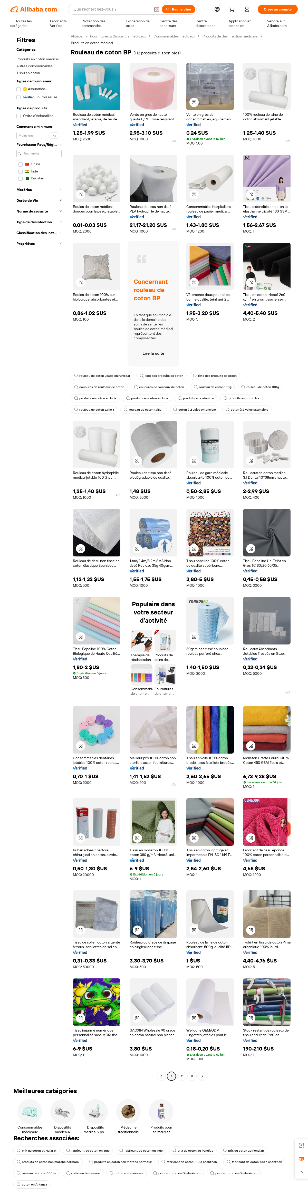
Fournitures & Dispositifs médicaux (118, 36)
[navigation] (39, 557)
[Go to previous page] (161, 1076)
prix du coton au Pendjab (192, 1151)
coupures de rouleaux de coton (99, 387)
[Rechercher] (178, 9)
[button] (156, 9)
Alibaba (76, 36)
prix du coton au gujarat (36, 1151)
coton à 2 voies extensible (194, 410)
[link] (301, 1145)
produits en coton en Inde (95, 398)
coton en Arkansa (32, 1184)
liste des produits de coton (161, 376)
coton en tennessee (83, 1173)
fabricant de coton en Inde (88, 1151)
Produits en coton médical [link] (92, 43)
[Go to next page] (202, 1076)
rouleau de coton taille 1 (94, 410)
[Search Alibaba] (111, 9)
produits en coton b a (196, 398)
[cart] (233, 10)
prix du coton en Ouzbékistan (176, 1173)
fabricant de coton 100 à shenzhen (189, 1162)
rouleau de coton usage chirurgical (102, 376)
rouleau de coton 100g (213, 387)
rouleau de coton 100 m (36, 1173)
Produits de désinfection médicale (230, 36)
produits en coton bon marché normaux (48, 1162)
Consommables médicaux (174, 36)
